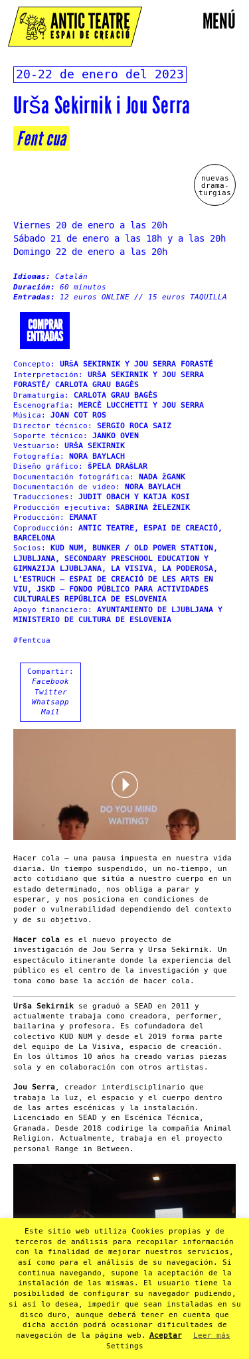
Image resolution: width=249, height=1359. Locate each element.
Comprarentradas (45, 331)
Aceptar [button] (165, 1335)
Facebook (50, 681)
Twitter (51, 692)
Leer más (211, 1335)
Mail (50, 712)
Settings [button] (124, 1346)
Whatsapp (50, 702)
